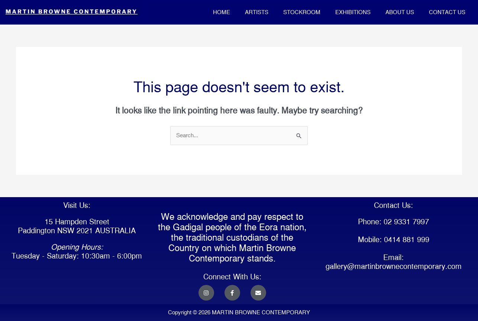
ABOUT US (399, 12)
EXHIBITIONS (353, 12)
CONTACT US (447, 12)
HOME (221, 12)
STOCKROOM (301, 12)
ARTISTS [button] (256, 12)
